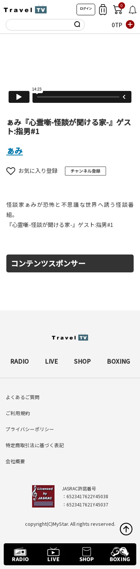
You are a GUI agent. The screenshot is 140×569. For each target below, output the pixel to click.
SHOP (82, 361)
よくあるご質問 (23, 397)
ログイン (86, 8)
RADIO (19, 361)
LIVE (51, 361)
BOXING (118, 361)
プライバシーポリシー (30, 429)
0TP (117, 25)
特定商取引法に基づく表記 (35, 445)
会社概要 (15, 461)
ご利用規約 (18, 413)
